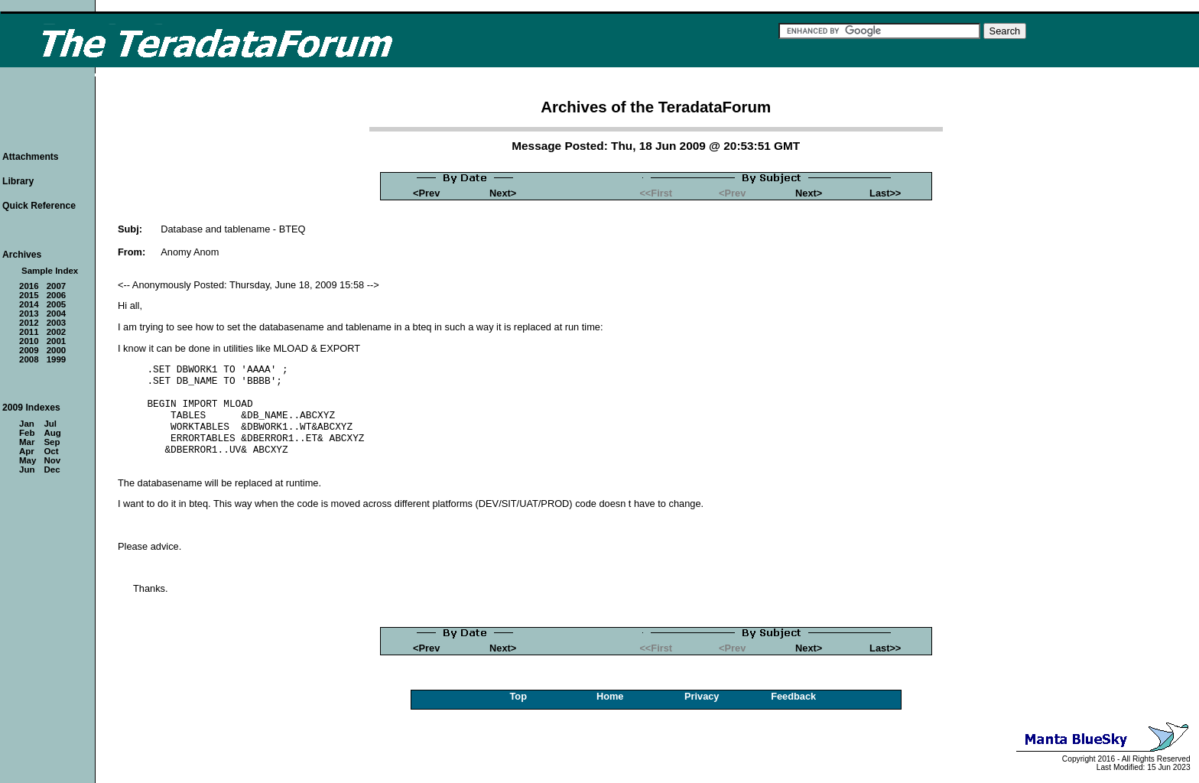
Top (518, 696)
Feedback (793, 696)
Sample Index (49, 270)
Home (610, 696)
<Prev (426, 193)
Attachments (30, 156)
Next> (502, 193)
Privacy (702, 696)
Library (18, 181)
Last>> (885, 193)
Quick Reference (39, 205)
